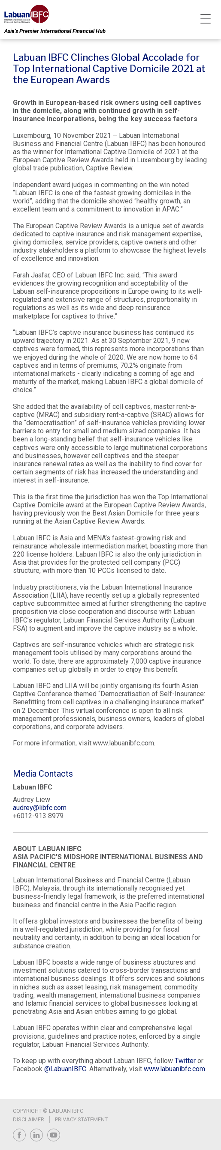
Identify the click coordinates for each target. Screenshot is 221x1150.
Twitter (185, 1061)
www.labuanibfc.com (174, 1069)
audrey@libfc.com (40, 808)
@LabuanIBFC (65, 1069)
